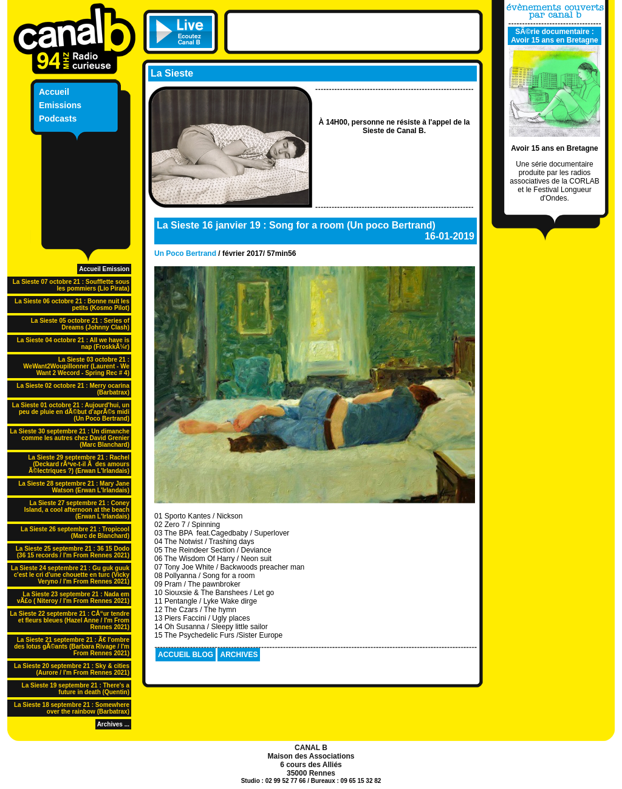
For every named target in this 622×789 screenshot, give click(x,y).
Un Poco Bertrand (185, 253)
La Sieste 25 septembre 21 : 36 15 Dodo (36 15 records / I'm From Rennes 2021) (72, 552)
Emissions (60, 105)
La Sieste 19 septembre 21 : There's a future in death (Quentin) (75, 688)
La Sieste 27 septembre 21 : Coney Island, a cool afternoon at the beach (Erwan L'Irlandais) (76, 510)
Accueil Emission (104, 269)
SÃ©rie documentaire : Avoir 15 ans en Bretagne (554, 35)
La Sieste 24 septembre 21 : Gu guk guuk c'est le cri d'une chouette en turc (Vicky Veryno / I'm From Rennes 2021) (70, 575)
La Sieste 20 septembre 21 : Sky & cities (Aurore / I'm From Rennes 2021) (71, 669)
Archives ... (113, 724)
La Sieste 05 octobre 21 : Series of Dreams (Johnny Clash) (80, 324)
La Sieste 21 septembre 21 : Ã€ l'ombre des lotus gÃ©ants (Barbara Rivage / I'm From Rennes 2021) (71, 646)
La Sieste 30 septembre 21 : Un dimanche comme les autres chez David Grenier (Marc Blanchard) (69, 438)
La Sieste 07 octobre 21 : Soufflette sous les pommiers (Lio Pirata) (71, 285)
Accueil (54, 92)
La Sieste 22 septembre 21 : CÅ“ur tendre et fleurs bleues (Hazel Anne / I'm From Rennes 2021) (69, 620)
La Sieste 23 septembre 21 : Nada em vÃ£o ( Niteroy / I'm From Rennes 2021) (73, 597)
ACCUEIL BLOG (185, 654)
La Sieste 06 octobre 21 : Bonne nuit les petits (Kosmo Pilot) (72, 304)
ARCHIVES (239, 654)
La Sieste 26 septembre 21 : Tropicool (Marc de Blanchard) (75, 532)
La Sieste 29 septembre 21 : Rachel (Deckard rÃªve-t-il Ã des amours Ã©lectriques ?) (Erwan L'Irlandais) (78, 464)
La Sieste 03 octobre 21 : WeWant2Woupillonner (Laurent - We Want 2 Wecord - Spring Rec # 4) (76, 366)
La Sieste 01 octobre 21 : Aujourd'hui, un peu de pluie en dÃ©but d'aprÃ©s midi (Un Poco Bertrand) (70, 412)
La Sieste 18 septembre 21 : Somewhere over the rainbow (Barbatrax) (71, 708)
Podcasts (58, 118)
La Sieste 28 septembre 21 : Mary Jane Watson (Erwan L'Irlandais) (73, 487)
